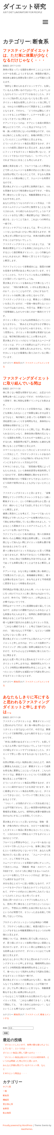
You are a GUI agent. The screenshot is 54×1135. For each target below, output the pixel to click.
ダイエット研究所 (24, 6)
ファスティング (32, 362)
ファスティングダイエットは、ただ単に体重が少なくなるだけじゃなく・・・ (26, 55)
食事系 (6, 1108)
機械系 (6, 1099)
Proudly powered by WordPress (17, 1125)
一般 (5, 1091)
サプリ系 (7, 1086)
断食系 (17, 362)
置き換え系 (8, 1104)
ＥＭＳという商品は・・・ (15, 1073)
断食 (42, 1014)
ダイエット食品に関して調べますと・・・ (22, 1052)
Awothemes (26, 1129)
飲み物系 (7, 1112)
